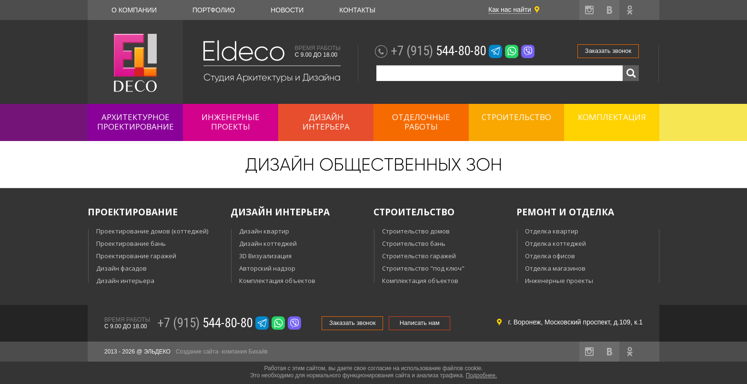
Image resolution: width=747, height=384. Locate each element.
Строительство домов (416, 231)
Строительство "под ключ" (423, 268)
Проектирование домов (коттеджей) (152, 231)
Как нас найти (509, 9)
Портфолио (213, 10)
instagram (589, 10)
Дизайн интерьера (125, 280)
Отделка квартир (551, 231)
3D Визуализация (265, 256)
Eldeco (243, 51)
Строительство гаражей (419, 256)
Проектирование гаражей (136, 256)
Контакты (357, 10)
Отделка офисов (550, 256)
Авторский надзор (267, 268)
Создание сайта (197, 351)
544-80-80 (438, 51)
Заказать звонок (608, 50)
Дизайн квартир (264, 231)
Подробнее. (481, 375)
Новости (287, 10)
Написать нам (420, 322)
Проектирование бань (131, 243)
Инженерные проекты (559, 280)
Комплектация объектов (277, 280)
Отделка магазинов (555, 268)
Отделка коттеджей (555, 243)
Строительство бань (413, 243)
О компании (134, 10)
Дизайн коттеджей (268, 243)
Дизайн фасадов (121, 268)
